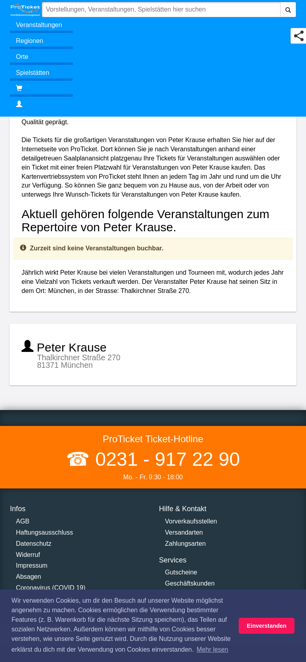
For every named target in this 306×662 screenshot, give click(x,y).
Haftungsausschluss (44, 532)
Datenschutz (33, 543)
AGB (22, 521)
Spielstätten (32, 72)
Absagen (28, 576)
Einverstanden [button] (266, 626)
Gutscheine (181, 572)
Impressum (31, 565)
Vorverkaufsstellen (191, 521)
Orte (22, 56)
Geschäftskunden (190, 583)
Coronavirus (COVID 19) (50, 587)
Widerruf (28, 554)
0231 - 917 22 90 (165, 459)
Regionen (29, 40)
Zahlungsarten (185, 543)
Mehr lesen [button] (212, 649)
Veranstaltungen (39, 24)
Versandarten (184, 532)
